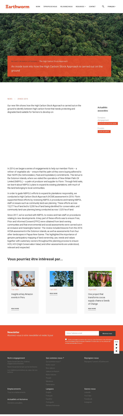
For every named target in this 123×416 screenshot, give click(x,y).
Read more (15, 309)
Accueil (14, 61)
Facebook (88, 399)
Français (111, 7)
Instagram (88, 402)
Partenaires (50, 384)
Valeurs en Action (52, 371)
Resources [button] (80, 7)
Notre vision (50, 365)
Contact (92, 7)
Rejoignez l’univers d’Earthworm (96, 361)
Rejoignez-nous (66, 7)
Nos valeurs (50, 368)
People (48, 378)
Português (50, 402)
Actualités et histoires (28, 61)
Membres (49, 381)
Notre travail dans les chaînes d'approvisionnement (18, 362)
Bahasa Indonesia (52, 405)
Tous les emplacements (16, 392)
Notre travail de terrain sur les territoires (22, 367)
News (9, 99)
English (48, 392)
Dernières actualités (14, 403)
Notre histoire (51, 374)
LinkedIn (87, 392)
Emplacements (14, 389)
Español (49, 399)
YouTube (87, 395)
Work (38, 7)
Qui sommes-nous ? (55, 358)
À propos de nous (50, 7)
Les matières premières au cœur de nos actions (22, 371)
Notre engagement (16, 358)
